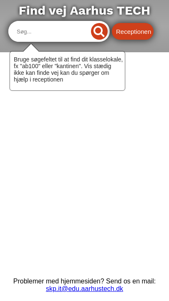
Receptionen (133, 31)
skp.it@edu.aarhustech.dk (84, 288)
